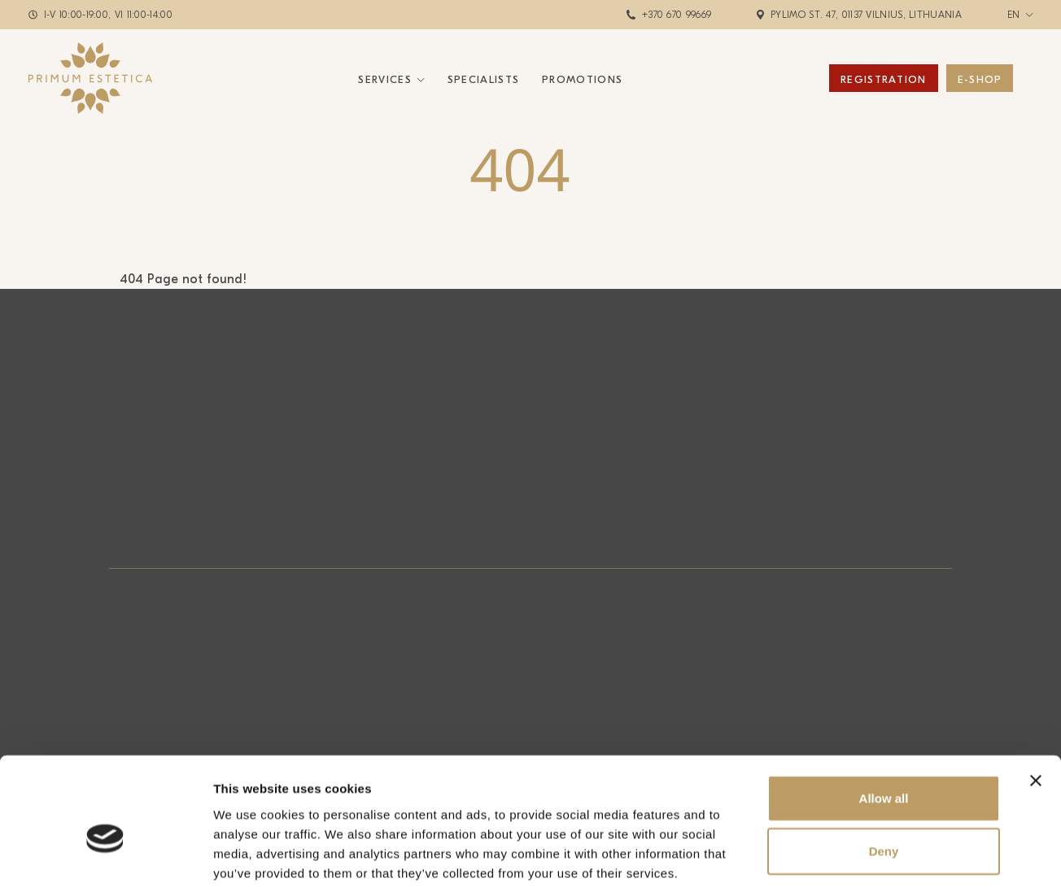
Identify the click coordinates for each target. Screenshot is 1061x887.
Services (384, 79)
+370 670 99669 (676, 14)
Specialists (483, 79)
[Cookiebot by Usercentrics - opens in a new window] (105, 855)
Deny (884, 768)
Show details (854, 855)
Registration (884, 79)
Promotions (582, 79)
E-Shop (980, 79)
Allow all (884, 714)
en (1013, 14)
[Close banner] (1035, 696)
